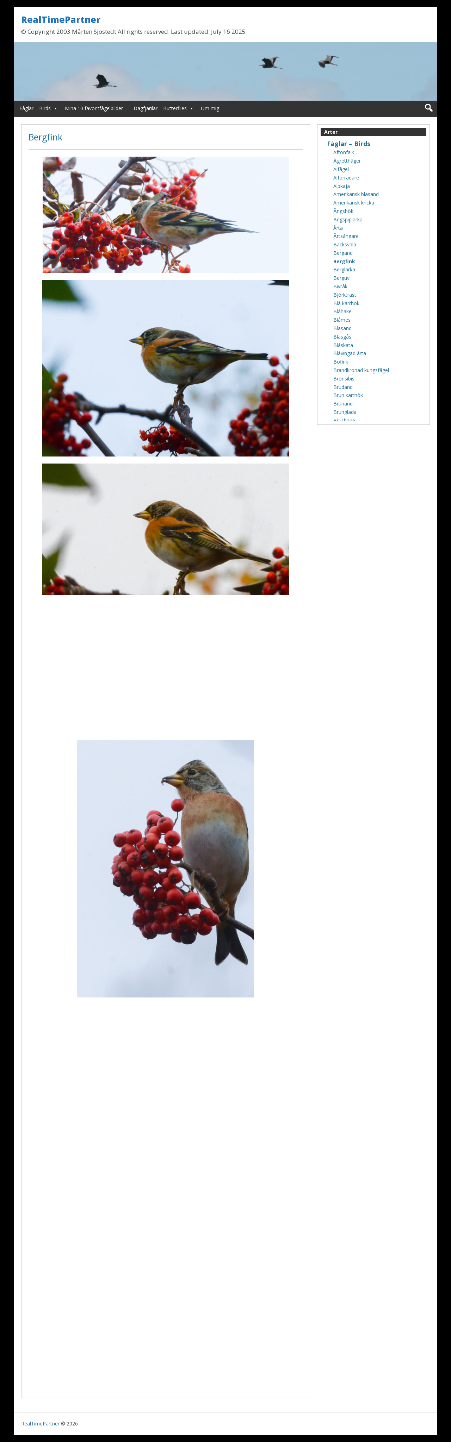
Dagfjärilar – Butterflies (160, 108)
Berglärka (344, 269)
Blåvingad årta (349, 353)
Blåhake (342, 311)
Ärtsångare (346, 236)
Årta (338, 228)
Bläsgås (342, 336)
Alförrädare (346, 177)
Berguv (341, 278)
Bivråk (340, 286)
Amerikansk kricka (353, 202)
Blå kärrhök (346, 303)
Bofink (340, 361)
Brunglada (345, 412)
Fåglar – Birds (35, 108)
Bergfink (45, 137)
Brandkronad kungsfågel (361, 370)
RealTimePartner (60, 19)
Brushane (344, 420)
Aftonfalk (343, 152)
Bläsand (342, 328)
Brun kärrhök (348, 395)
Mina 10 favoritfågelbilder (94, 108)
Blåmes (342, 319)
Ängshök (343, 211)
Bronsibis (343, 378)
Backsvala (344, 244)
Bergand (343, 253)
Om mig (210, 108)
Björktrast (344, 294)
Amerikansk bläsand (356, 194)
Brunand (343, 403)
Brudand (343, 387)
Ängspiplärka (348, 219)
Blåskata (343, 345)
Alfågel (341, 169)
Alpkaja (341, 186)
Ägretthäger (347, 160)
